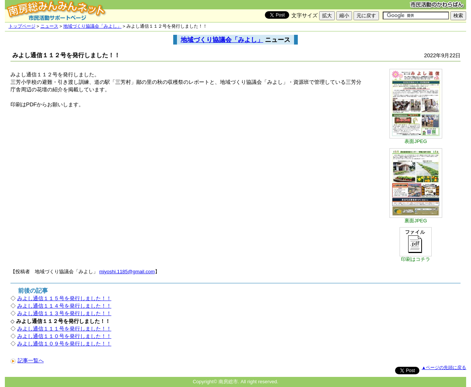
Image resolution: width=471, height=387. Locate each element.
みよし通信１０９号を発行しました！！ (64, 344)
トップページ (22, 26)
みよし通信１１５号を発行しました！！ (64, 298)
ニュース (49, 26)
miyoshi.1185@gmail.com (127, 271)
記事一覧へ (27, 360)
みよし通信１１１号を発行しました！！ (64, 329)
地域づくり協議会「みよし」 (92, 26)
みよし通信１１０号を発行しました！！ (64, 336)
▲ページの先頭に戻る (444, 367)
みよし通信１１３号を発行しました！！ (64, 313)
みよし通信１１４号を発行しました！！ (64, 306)
